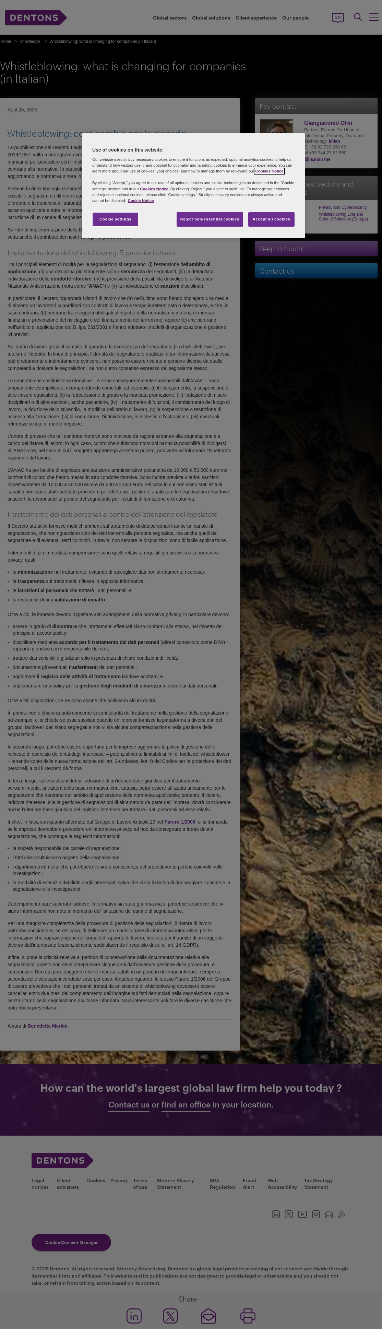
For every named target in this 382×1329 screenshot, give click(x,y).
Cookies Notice (269, 171)
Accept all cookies (271, 219)
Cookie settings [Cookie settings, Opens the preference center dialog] (115, 219)
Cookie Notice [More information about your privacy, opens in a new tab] (141, 201)
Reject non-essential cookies (209, 219)
